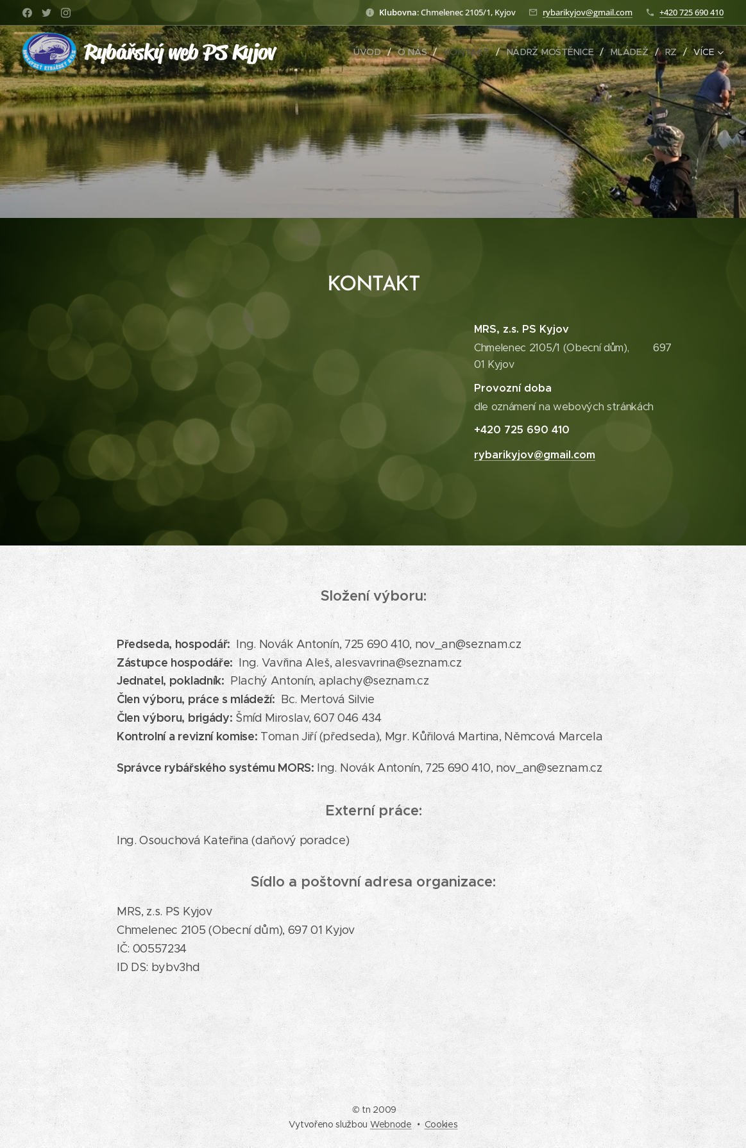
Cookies (441, 1124)
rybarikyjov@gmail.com (587, 12)
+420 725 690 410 (691, 12)
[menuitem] (372, 52)
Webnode (391, 1124)
